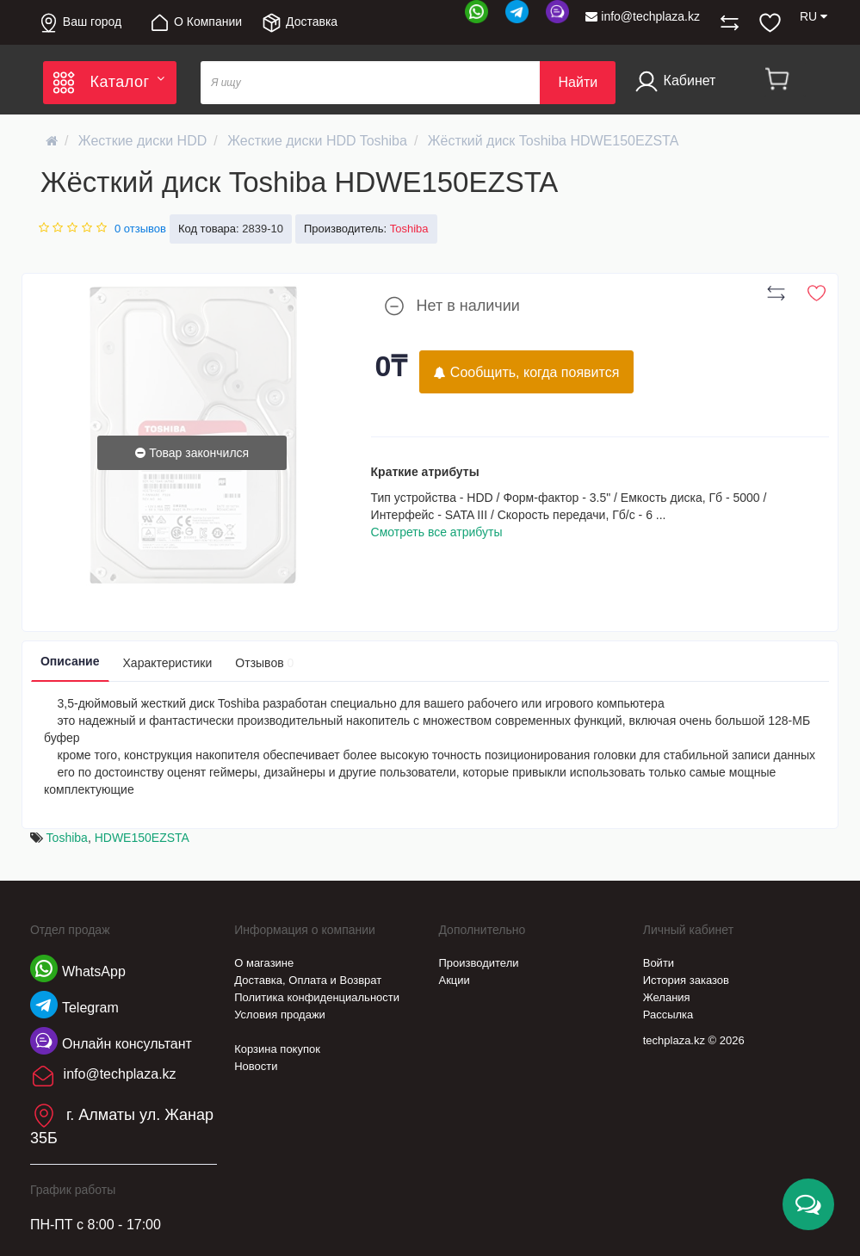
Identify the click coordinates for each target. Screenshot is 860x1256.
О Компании (195, 23)
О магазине (264, 962)
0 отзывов (140, 228)
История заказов (686, 980)
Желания (666, 997)
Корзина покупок (277, 1049)
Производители (478, 962)
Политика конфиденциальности (316, 997)
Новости (255, 1066)
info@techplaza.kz (642, 16)
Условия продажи (279, 1014)
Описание (70, 661)
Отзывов (264, 663)
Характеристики (168, 663)
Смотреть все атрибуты (437, 532)
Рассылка (668, 1014)
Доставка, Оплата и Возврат (307, 980)
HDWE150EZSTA (142, 838)
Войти (658, 962)
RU (813, 16)
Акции (453, 980)
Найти (577, 82)
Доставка (299, 23)
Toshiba (67, 838)
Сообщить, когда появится (526, 372)
